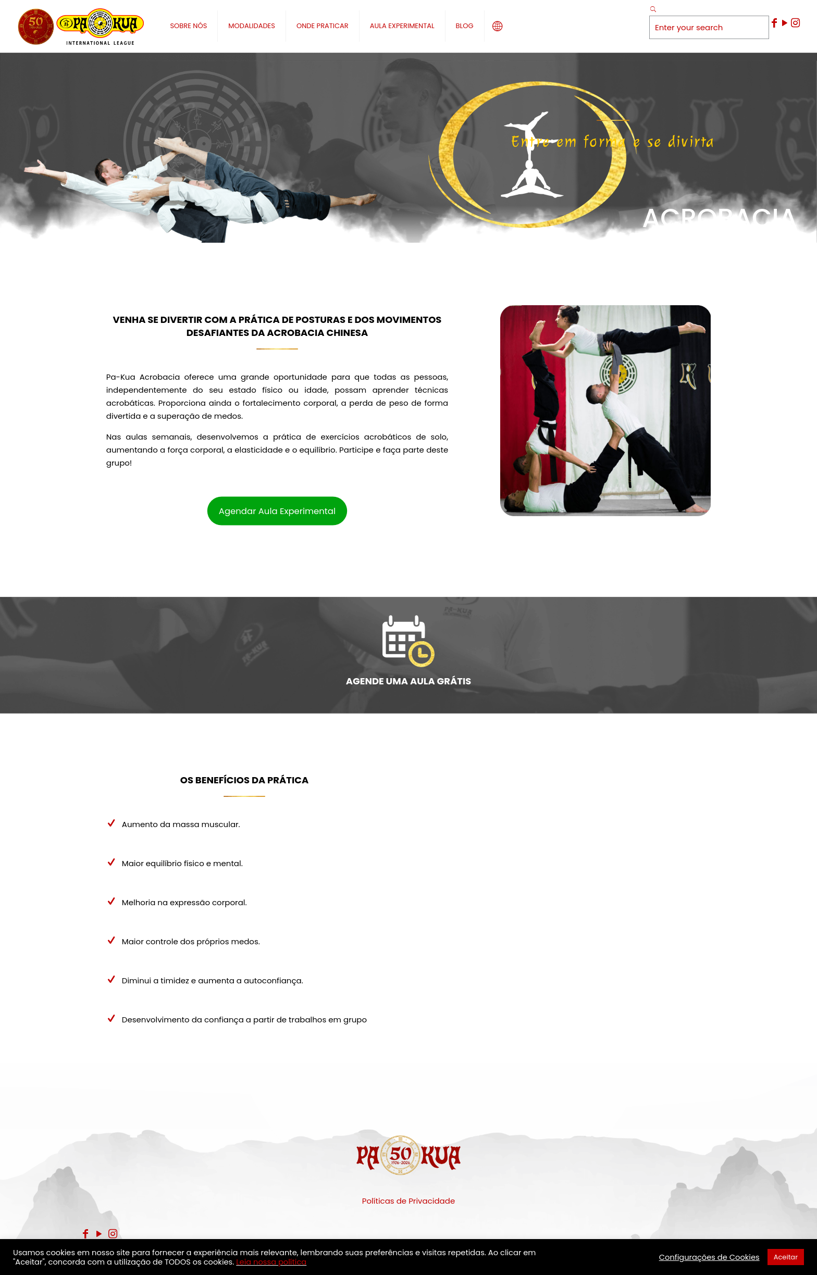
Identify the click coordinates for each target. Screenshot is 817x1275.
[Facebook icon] (774, 23)
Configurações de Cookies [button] (709, 1257)
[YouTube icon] (784, 23)
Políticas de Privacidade (408, 1200)
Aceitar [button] (786, 1257)
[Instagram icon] (795, 23)
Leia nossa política (271, 1262)
